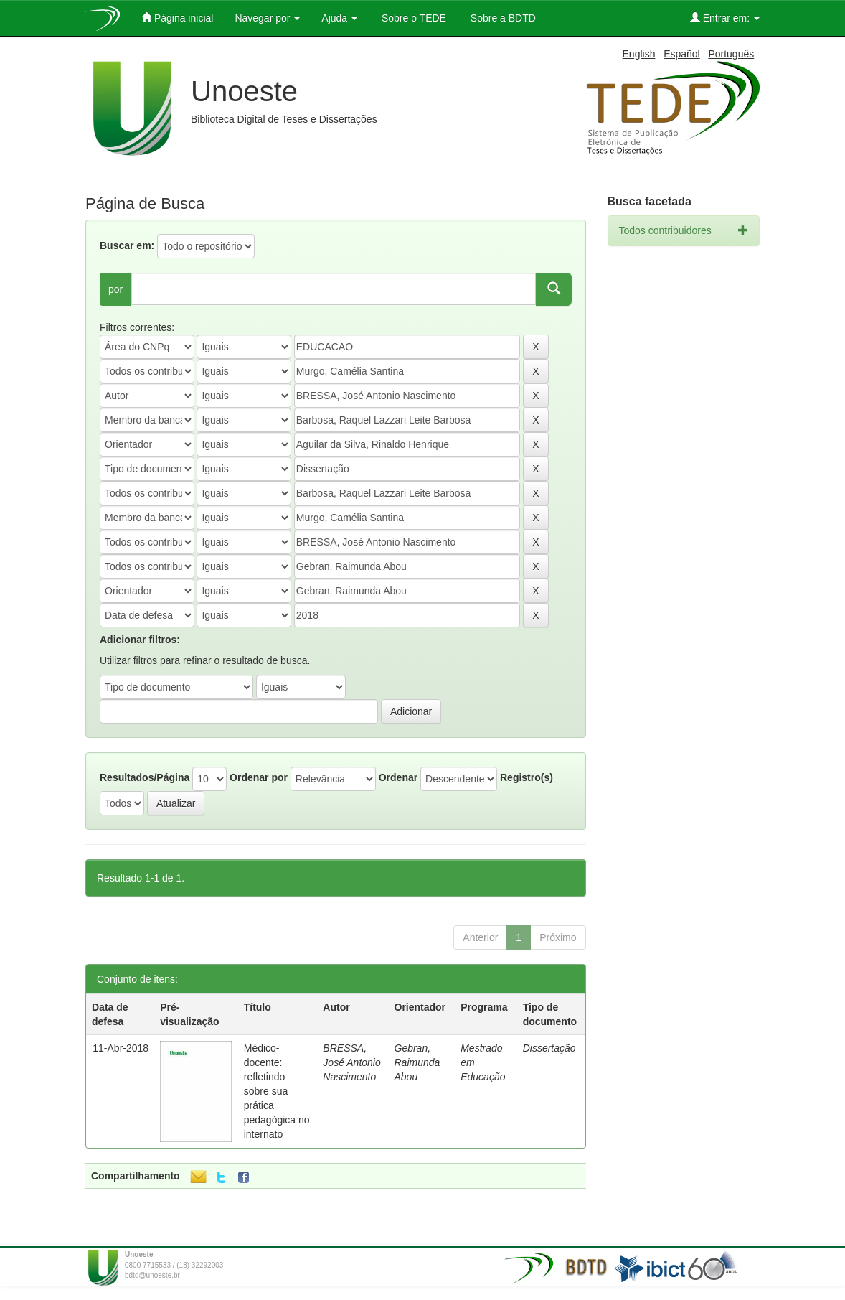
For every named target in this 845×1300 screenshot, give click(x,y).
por (115, 289)
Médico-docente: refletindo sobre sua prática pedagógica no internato (277, 1091)
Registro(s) (526, 777)
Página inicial (177, 17)
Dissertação (549, 1048)
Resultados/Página (144, 777)
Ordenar (398, 777)
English (639, 54)
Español (682, 54)
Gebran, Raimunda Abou (417, 1062)
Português (731, 54)
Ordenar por (259, 777)
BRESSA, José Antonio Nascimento (351, 1062)
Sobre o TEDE (412, 18)
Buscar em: (127, 245)
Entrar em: (725, 17)
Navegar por (267, 18)
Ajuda (339, 18)
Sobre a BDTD (502, 18)
